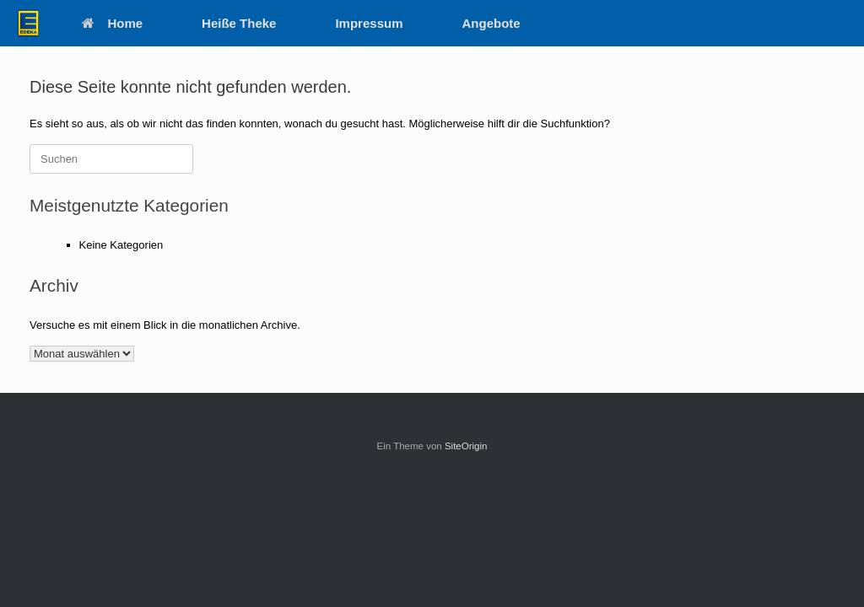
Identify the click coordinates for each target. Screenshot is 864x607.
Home (112, 23)
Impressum (368, 23)
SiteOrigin (466, 446)
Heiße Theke (239, 23)
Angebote (491, 23)
